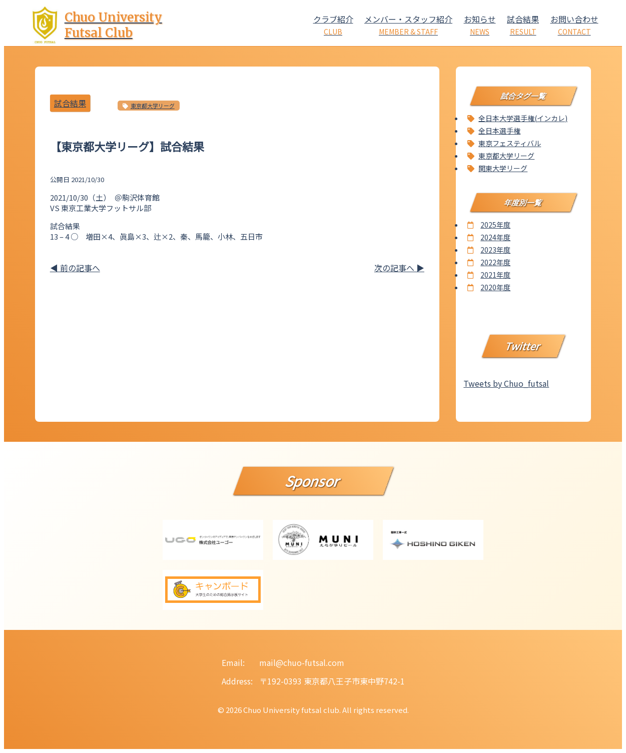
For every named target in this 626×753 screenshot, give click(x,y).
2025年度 (495, 225)
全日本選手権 (499, 131)
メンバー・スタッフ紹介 (408, 25)
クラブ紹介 (333, 25)
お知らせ (480, 25)
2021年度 (495, 275)
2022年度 (495, 262)
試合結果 (523, 25)
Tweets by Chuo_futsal (506, 383)
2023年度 (495, 250)
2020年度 (495, 287)
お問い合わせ (574, 25)
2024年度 (495, 237)
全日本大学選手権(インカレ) (522, 118)
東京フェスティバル (509, 143)
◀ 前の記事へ (75, 268)
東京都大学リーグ (153, 106)
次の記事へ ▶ (399, 268)
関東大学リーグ (502, 168)
